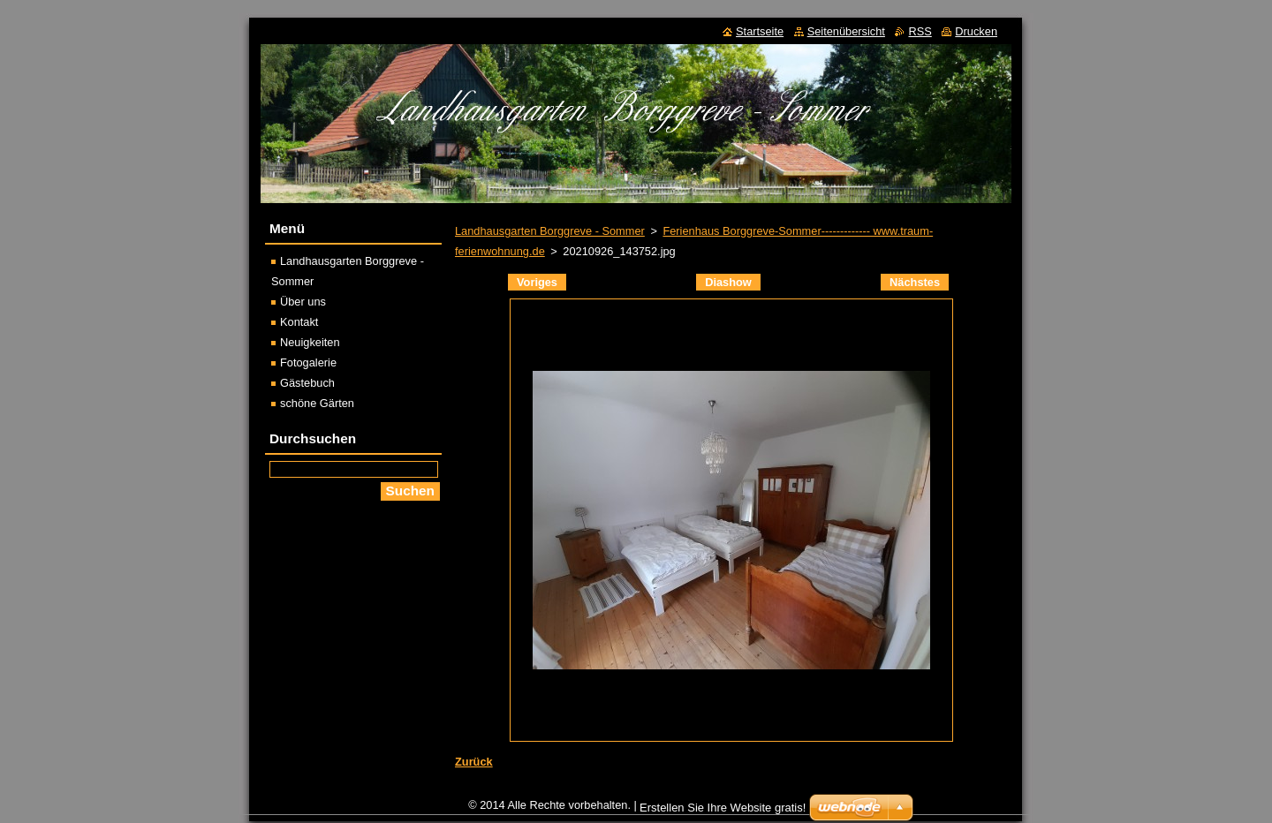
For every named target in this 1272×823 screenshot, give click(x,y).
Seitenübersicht (846, 31)
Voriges (537, 282)
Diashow (728, 282)
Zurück (474, 761)
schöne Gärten (317, 403)
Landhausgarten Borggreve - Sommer (550, 231)
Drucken (976, 31)
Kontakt (299, 321)
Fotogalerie (308, 362)
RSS (919, 31)
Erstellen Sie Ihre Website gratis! (723, 807)
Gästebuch (307, 382)
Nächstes (915, 282)
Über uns (303, 301)
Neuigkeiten (310, 342)
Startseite (760, 31)
